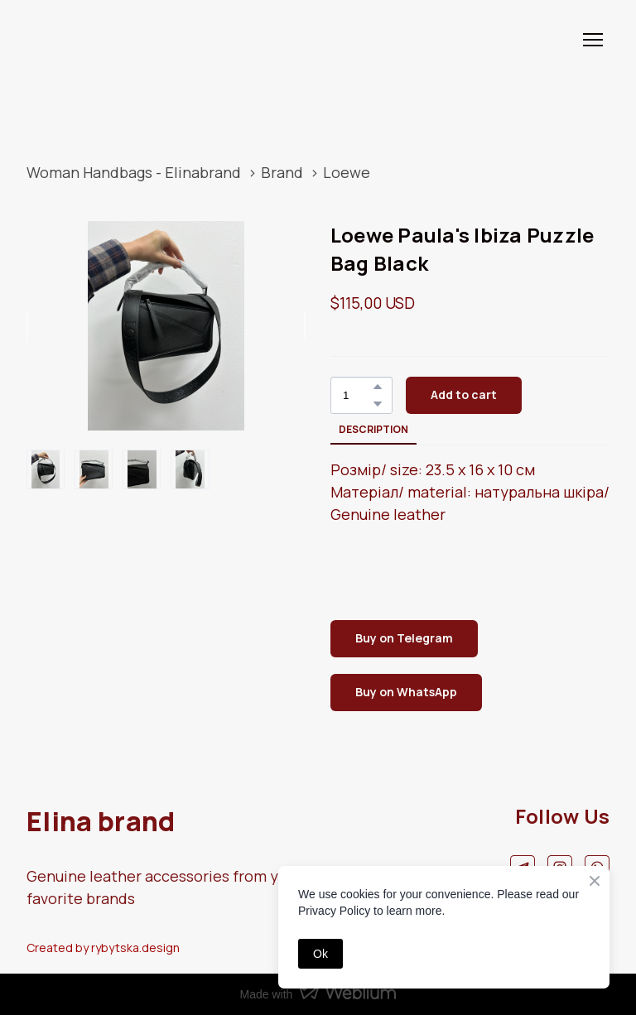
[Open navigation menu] (593, 39)
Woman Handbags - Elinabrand (133, 172)
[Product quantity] (357, 395)
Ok (320, 953)
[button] (377, 386)
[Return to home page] (77, 39)
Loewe (346, 172)
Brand (282, 172)
